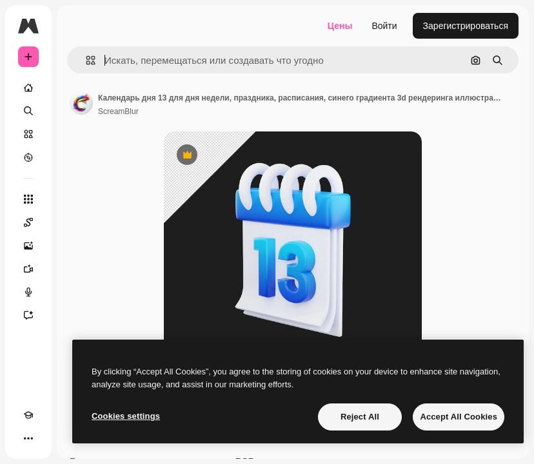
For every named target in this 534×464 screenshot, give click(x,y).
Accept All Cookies (458, 416)
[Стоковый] (28, 134)
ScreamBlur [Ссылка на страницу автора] (118, 111)
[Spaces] (28, 222)
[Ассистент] (28, 315)
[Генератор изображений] (28, 245)
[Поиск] (28, 111)
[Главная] (28, 87)
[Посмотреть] (28, 157)
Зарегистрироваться (465, 26)
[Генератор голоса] (28, 292)
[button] (85, 60)
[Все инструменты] (28, 199)
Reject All (360, 416)
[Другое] (28, 438)
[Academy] (28, 415)
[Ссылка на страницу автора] (81, 103)
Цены (340, 26)
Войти (384, 26)
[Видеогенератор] (28, 268)
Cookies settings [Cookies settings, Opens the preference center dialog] (126, 416)
